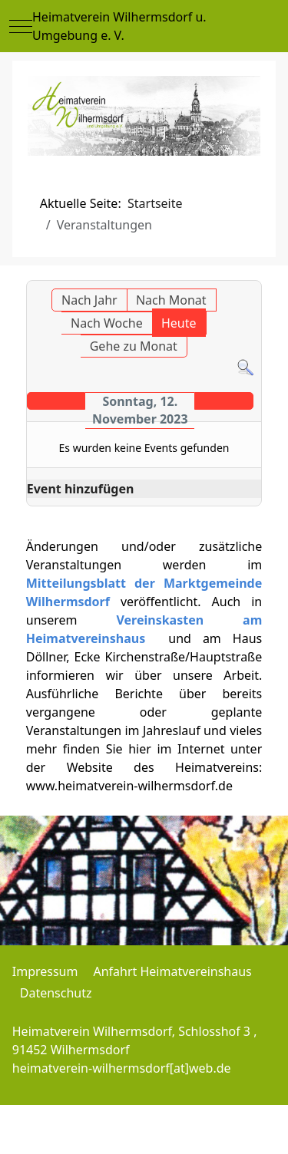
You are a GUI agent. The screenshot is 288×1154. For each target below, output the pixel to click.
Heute (179, 323)
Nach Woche (107, 323)
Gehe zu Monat (133, 346)
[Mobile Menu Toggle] (20, 26)
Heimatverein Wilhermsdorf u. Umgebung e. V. (119, 26)
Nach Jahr (89, 300)
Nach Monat (171, 300)
